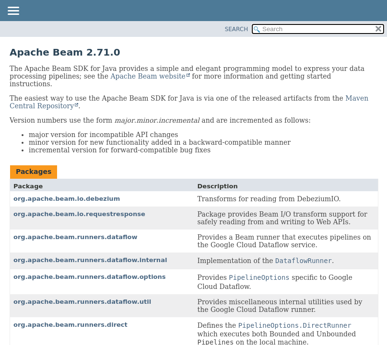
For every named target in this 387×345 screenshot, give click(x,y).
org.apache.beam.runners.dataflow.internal (90, 260)
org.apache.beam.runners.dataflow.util (82, 301)
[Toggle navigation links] (13, 11)
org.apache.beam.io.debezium (66, 198)
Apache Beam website (147, 76)
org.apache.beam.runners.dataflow (75, 237)
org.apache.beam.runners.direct (70, 324)
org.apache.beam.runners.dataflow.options (89, 276)
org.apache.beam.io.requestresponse (79, 214)
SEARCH (236, 29)
